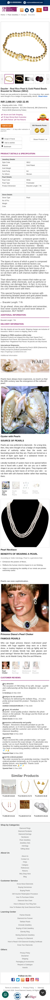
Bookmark (7, 147)
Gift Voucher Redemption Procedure (25, 894)
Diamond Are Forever (25, 918)
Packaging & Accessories (25, 962)
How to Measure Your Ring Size (25, 904)
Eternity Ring (25, 932)
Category (25, 865)
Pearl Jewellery (13, 15)
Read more (42, 96)
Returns (25, 871)
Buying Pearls (25, 891)
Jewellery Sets (25, 843)
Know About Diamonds (25, 884)
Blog (25, 877)
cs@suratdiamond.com (35, 2)
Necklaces (25, 837)
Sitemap (41, 988)
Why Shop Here (25, 874)
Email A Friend (10, 139)
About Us (25, 856)
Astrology (25, 846)
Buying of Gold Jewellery (25, 928)
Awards (25, 968)
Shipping (25, 959)
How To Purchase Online (25, 897)
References (25, 868)
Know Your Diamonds (25, 945)
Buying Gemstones (25, 887)
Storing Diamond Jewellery (25, 935)
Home (3, 15)
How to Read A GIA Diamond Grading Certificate (25, 942)
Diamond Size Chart (25, 901)
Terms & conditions (12, 988)
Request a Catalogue (25, 965)
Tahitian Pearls (25, 922)
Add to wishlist (10, 143)
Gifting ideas (25, 849)
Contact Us (25, 859)
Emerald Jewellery (24, 925)
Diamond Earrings (25, 834)
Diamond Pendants (25, 831)
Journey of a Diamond (25, 938)
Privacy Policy (25, 953)
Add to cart (6, 126)
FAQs (25, 862)
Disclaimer (25, 956)
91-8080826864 (15, 2)
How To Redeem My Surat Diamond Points (25, 907)
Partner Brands (25, 915)
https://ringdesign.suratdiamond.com (13, 352)
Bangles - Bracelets (28, 15)
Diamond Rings (24, 828)
